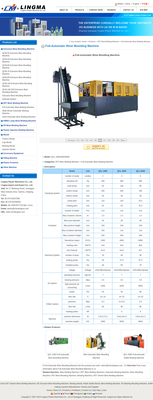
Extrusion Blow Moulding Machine (18, 49)
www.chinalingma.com (15, 212)
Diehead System (9, 99)
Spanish (57, 393)
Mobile (120, 4)
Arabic (89, 393)
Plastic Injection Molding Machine (18, 130)
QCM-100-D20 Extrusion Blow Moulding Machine (15, 90)
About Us (57, 390)
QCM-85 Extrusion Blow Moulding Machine (16, 78)
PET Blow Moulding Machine (63, 375)
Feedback (76, 390)
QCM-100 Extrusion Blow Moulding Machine (17, 84)
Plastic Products (10, 163)
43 (87, 140)
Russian (98, 393)
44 (91, 140)
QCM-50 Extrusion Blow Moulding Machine (16, 54)
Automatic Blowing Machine (117, 372)
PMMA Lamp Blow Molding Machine (19, 121)
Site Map (97, 390)
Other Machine (10, 167)
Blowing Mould (8, 146)
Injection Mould (8, 149)
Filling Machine (10, 158)
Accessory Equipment (13, 153)
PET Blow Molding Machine (15, 103)
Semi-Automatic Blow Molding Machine (18, 117)
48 (109, 140)
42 (82, 140)
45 (96, 140)
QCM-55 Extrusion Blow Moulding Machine (16, 60)
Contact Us (86, 390)
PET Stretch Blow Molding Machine (109, 375)
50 (118, 140)
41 (78, 140)
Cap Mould (6, 142)
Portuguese (78, 393)
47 (105, 140)
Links (104, 390)
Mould (6, 135)
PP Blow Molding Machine (15, 125)
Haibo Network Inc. (125, 397)
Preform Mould (8, 139)
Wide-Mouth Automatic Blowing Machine (15, 112)
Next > (123, 140)
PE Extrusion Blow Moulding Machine (53, 383)
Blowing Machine (84, 375)
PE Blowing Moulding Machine (134, 383)
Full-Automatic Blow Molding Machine (18, 107)
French (67, 393)
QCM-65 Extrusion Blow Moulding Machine (16, 66)
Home (127, 4)
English (136, 4)
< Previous (70, 140)
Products (92, 41)
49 (113, 140)
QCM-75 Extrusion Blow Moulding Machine (16, 72)
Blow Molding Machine (69, 372)
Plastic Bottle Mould (91, 383)
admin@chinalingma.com (18, 209)
